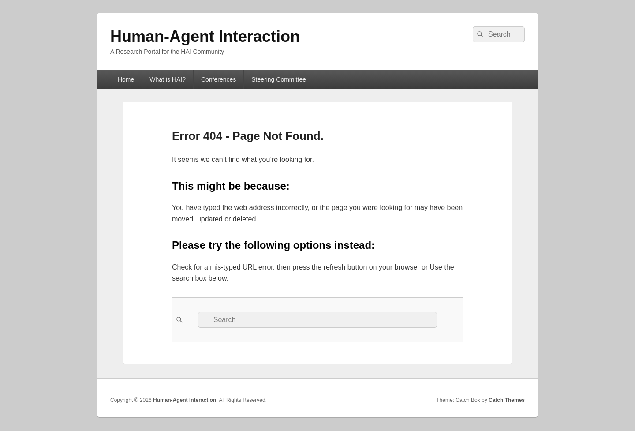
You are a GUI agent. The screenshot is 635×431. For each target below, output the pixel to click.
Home (126, 79)
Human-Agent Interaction (205, 36)
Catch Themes (507, 400)
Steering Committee (278, 79)
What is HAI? (167, 79)
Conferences (218, 79)
